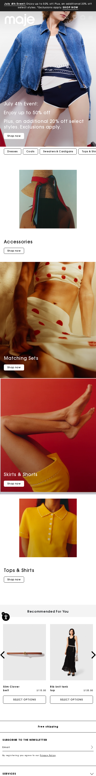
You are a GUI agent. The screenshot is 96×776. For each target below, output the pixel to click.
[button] (75, 17)
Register (90, 747)
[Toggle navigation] (90, 17)
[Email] (48, 747)
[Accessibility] (6, 617)
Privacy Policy (48, 755)
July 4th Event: (15, 3)
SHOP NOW (70, 7)
